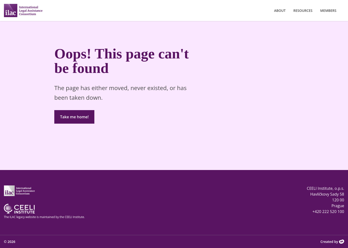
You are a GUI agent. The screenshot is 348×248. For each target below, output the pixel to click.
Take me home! (74, 117)
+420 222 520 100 (328, 211)
